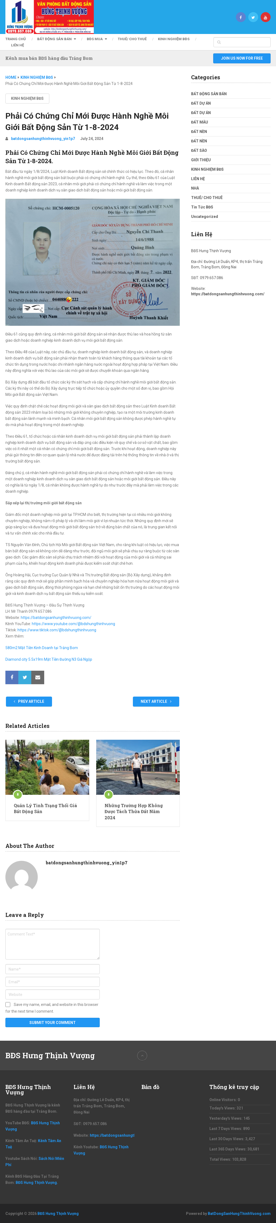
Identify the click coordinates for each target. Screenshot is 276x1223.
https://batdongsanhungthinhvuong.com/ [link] (56, 617)
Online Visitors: (223, 1100)
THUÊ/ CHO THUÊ (132, 39)
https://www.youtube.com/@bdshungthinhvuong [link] (73, 624)
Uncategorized (204, 216)
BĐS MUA (95, 39)
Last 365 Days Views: (228, 1149)
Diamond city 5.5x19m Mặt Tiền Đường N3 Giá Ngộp (48, 659)
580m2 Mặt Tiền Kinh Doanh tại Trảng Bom (41, 648)
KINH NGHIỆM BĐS (173, 39)
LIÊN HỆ (17, 45)
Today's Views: (223, 1108)
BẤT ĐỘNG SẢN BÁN (54, 39)
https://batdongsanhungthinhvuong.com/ (227, 294)
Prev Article (29, 701)
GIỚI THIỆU (201, 160)
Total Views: (220, 1159)
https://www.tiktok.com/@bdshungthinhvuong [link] (57, 630)
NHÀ (195, 188)
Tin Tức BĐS (202, 207)
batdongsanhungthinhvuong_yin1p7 (43, 138)
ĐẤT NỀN (199, 131)
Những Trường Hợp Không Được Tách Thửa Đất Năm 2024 (134, 811)
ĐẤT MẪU (199, 122)
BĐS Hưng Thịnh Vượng (50, 1055)
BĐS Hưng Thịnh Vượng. (37, 1182)
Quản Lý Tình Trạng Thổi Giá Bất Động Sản (45, 808)
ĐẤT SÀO (199, 150)
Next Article (156, 701)
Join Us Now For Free (242, 58)
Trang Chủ (15, 39)
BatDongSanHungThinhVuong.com (239, 1213)
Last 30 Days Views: (227, 1139)
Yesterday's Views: (226, 1118)
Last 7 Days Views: (226, 1128)
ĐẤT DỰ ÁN (201, 103)
